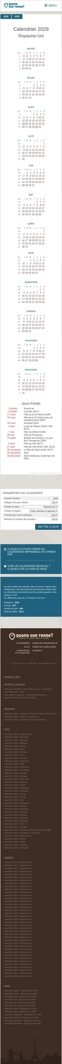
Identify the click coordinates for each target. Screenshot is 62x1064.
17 (40, 120)
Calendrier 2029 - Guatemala (16, 788)
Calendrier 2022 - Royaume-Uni (17, 898)
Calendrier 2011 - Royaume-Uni (17, 865)
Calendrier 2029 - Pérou (14, 824)
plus (27, 647)
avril (31, 136)
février (31, 77)
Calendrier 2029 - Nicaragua (16, 809)
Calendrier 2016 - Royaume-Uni (17, 880)
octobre (30, 311)
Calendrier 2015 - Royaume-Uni (17, 877)
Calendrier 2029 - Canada (15, 752)
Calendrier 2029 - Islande (15, 797)
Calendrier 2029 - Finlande (15, 782)
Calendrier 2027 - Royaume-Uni (17, 913)
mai (31, 165)
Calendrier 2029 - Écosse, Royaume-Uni (21, 717)
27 (23, 273)
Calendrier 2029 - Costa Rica (16, 761)
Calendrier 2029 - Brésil (14, 749)
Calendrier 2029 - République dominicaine (22, 833)
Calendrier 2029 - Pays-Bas (16, 821)
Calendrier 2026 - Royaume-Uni (17, 910)
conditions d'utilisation (22, 651)
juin (31, 194)
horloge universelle (44, 643)
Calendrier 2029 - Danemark (16, 767)
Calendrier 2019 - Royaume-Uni (17, 889)
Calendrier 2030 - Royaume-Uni (17, 922)
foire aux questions (44, 647)
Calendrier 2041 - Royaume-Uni (17, 955)
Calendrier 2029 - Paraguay (16, 818)
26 (30, 389)
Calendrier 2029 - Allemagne (16, 737)
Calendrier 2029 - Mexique (15, 806)
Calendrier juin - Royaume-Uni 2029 (19, 1006)
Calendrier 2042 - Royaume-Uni (17, 958)
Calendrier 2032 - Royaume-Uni (17, 928)
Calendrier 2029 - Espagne (15, 776)
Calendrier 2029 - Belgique (15, 743)
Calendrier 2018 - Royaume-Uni (17, 886)
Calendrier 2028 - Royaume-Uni (17, 916)
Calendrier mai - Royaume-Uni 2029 (19, 1003)
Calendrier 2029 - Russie (15, 839)
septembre (31, 282)
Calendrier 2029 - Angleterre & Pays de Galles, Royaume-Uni (30, 714)
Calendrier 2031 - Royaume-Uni (17, 925)
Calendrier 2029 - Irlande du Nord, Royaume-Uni (25, 720)
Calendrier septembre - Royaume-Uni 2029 (22, 1014)
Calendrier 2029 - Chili (13, 755)
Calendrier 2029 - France (15, 785)
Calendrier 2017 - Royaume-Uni (17, 883)
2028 (5, 16)
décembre (31, 369)
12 (33, 237)
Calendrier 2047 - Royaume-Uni (17, 973)
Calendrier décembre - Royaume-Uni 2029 (22, 1023)
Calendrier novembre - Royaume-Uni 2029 (22, 1021)
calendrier (23, 643)
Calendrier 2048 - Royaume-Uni (17, 976)
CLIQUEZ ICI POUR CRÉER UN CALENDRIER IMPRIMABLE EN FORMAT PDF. (31, 552)
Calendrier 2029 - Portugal (15, 827)
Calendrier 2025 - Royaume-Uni (17, 907)
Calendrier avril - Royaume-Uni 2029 (20, 999)
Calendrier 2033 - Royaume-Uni (17, 931)
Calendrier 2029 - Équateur (16, 773)
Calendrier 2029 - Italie (14, 800)
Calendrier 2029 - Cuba (14, 764)
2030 (17, 16)
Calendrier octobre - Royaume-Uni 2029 (21, 1017)
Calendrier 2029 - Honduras (16, 791)
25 (26, 389)
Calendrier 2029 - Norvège (15, 812)
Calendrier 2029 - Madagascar (17, 803)
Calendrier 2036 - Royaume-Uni (17, 940)
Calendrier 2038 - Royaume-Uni (17, 946)
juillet (31, 223)
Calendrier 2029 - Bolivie (14, 746)
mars (31, 106)
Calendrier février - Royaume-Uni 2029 (20, 994)
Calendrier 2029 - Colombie (16, 758)
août (31, 252)
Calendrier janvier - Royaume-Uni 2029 (21, 991)
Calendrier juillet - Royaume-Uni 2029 (20, 1009)
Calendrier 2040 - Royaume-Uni (17, 952)
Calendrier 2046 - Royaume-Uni (17, 970)
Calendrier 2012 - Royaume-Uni (17, 868)
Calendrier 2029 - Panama (15, 815)
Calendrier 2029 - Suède (14, 842)
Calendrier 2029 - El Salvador (17, 770)
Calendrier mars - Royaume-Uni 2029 (20, 996)
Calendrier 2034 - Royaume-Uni (17, 934)
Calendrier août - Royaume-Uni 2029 (20, 1011)
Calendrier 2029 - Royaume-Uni (17, 836)
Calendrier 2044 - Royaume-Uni (17, 964)
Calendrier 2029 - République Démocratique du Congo (27, 830)
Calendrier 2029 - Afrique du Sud (18, 734)
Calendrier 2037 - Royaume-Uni (17, 943)
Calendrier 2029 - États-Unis (16, 779)
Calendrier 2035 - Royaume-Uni (17, 937)
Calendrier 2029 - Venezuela (16, 848)
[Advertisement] (31, 481)
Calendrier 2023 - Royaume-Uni (17, 901)
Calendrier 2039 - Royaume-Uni (17, 949)
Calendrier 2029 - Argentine (16, 740)
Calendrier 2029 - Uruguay (15, 845)
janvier (31, 48)
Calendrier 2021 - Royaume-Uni (17, 895)
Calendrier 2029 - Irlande (15, 794)
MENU (50, 5)
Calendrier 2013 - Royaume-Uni (17, 871)
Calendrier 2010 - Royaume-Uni (17, 862)
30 (36, 127)
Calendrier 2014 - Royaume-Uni (17, 874)
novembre (31, 340)
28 (23, 185)
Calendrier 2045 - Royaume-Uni (17, 967)
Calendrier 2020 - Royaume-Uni (17, 892)
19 (23, 124)
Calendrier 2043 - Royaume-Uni (17, 961)
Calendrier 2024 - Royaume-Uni (17, 904)
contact (37, 650)
